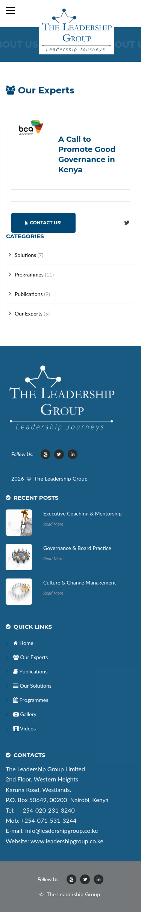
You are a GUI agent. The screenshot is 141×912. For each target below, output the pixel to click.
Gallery (24, 714)
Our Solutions (32, 685)
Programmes (30, 700)
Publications (30, 671)
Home (23, 643)
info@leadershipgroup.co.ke (61, 830)
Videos (24, 728)
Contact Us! (43, 222)
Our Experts (30, 657)
